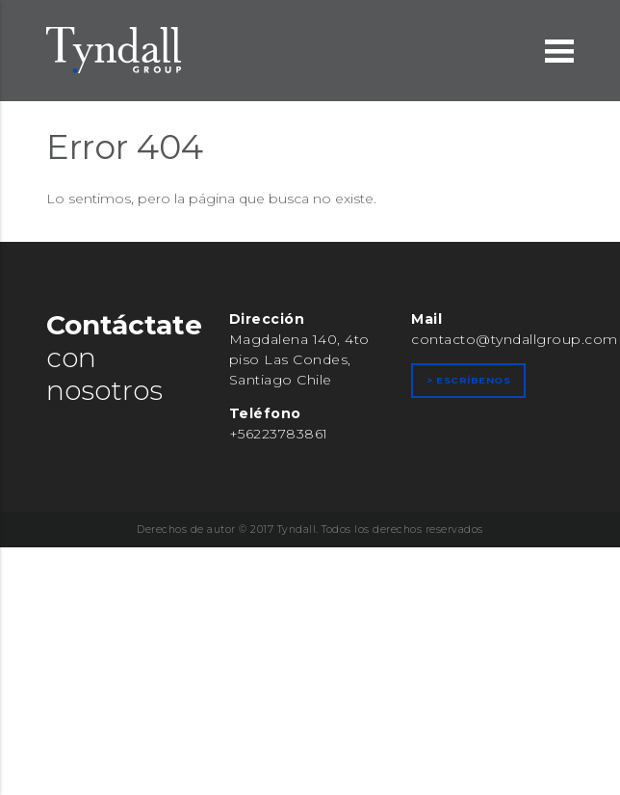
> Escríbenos (468, 380)
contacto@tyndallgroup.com (514, 339)
